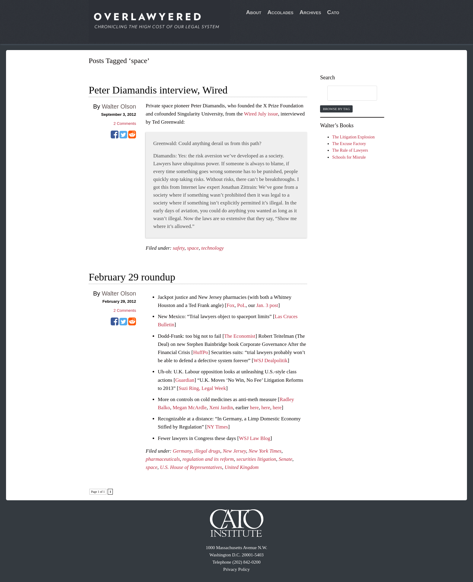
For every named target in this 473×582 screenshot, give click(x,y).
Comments (124, 123)
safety (179, 248)
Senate (285, 459)
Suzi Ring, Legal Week (202, 388)
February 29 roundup (132, 277)
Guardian (184, 380)
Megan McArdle (190, 407)
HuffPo (200, 352)
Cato (333, 12)
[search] (346, 93)
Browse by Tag (336, 109)
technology (212, 248)
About (254, 12)
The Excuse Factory (349, 143)
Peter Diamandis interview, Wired (158, 90)
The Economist (239, 336)
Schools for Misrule (349, 157)
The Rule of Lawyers (350, 150)
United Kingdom (241, 467)
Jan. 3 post (267, 305)
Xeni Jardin (221, 407)
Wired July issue (261, 114)
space (193, 248)
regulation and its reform (208, 459)
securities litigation (256, 459)
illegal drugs (207, 451)
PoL (241, 305)
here (254, 407)
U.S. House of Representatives (191, 467)
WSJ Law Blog (254, 438)
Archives (310, 12)
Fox (230, 305)
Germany (182, 451)
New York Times (265, 451)
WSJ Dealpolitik (270, 360)
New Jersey (234, 451)
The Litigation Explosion (353, 137)
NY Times (217, 427)
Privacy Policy (236, 569)
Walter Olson (119, 106)
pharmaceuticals (163, 459)
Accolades (280, 12)
